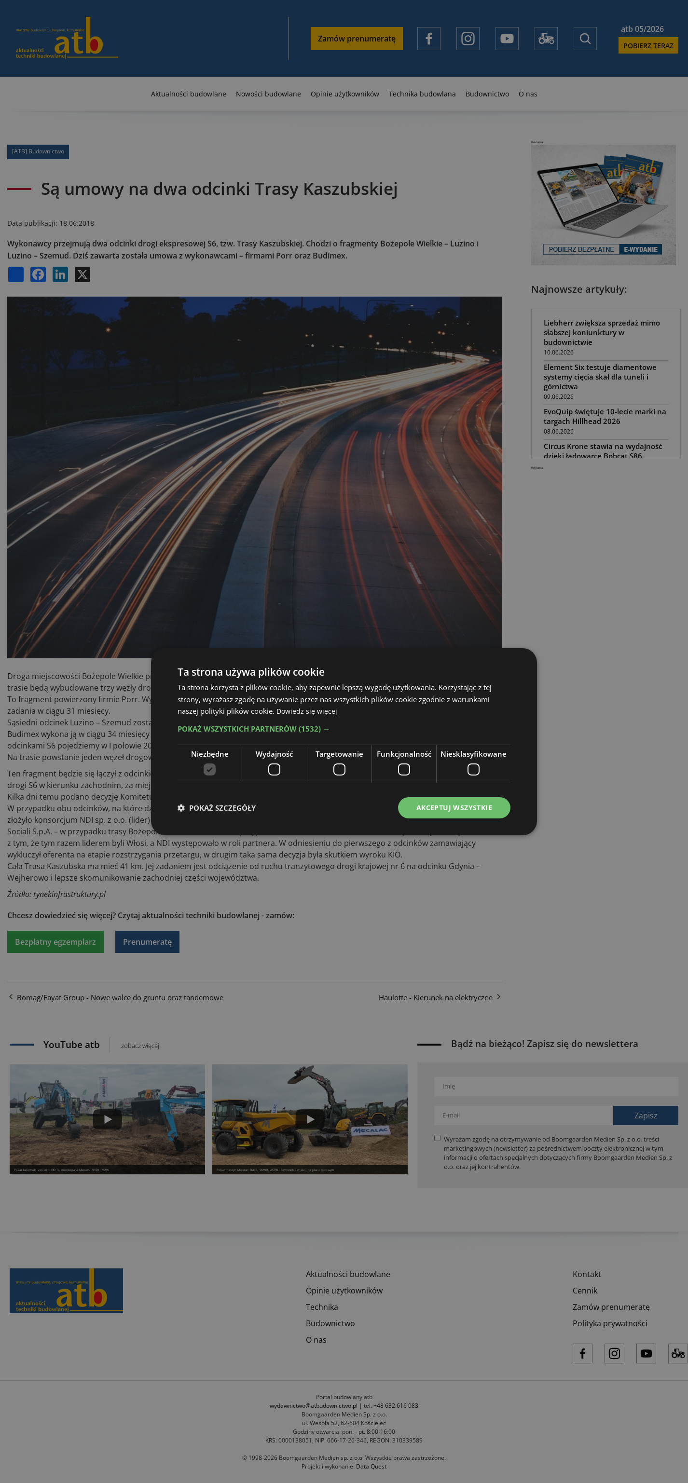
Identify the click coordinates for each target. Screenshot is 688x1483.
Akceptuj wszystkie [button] (454, 807)
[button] (344, 728)
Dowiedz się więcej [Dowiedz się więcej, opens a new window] (307, 711)
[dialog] (344, 741)
